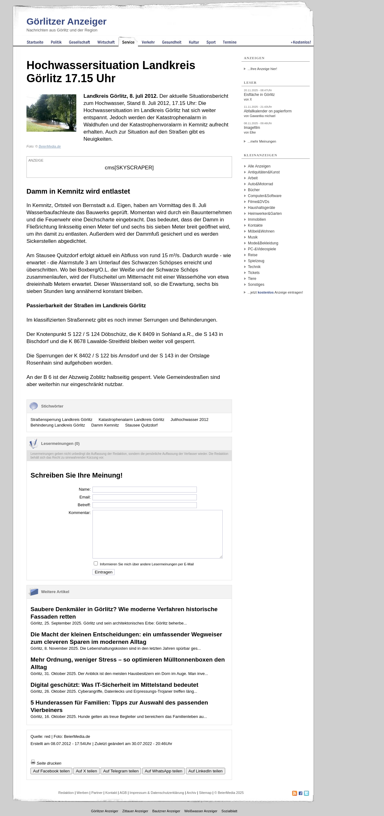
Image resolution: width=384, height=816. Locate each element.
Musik (253, 237)
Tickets (254, 272)
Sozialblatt (229, 811)
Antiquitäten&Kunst (264, 172)
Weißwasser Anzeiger (200, 811)
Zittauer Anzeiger (135, 811)
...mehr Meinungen (262, 141)
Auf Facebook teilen (51, 771)
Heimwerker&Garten (265, 213)
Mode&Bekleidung (263, 243)
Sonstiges (256, 284)
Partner (96, 793)
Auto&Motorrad (260, 184)
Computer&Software (265, 195)
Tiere (252, 278)
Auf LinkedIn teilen (205, 771)
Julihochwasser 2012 (189, 419)
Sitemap (205, 793)
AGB (123, 793)
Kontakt (111, 793)
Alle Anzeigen (259, 166)
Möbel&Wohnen (261, 231)
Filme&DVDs (258, 201)
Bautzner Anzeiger (166, 811)
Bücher (254, 189)
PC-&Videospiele (262, 249)
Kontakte (255, 225)
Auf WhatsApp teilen (164, 771)
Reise (253, 255)
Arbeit (253, 178)
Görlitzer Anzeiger (66, 21)
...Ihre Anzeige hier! (262, 68)
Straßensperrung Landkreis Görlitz (61, 419)
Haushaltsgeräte (261, 207)
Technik (254, 266)
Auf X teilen (86, 771)
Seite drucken (46, 763)
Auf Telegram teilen (121, 771)
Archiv (191, 793)
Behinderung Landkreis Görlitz (58, 425)
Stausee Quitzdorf (141, 425)
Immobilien (257, 219)
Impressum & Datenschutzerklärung (157, 793)
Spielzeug (256, 260)
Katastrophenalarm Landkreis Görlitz (131, 419)
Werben (82, 793)
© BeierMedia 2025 (229, 793)
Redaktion (66, 793)
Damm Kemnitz (105, 425)
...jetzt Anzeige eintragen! (275, 292)
